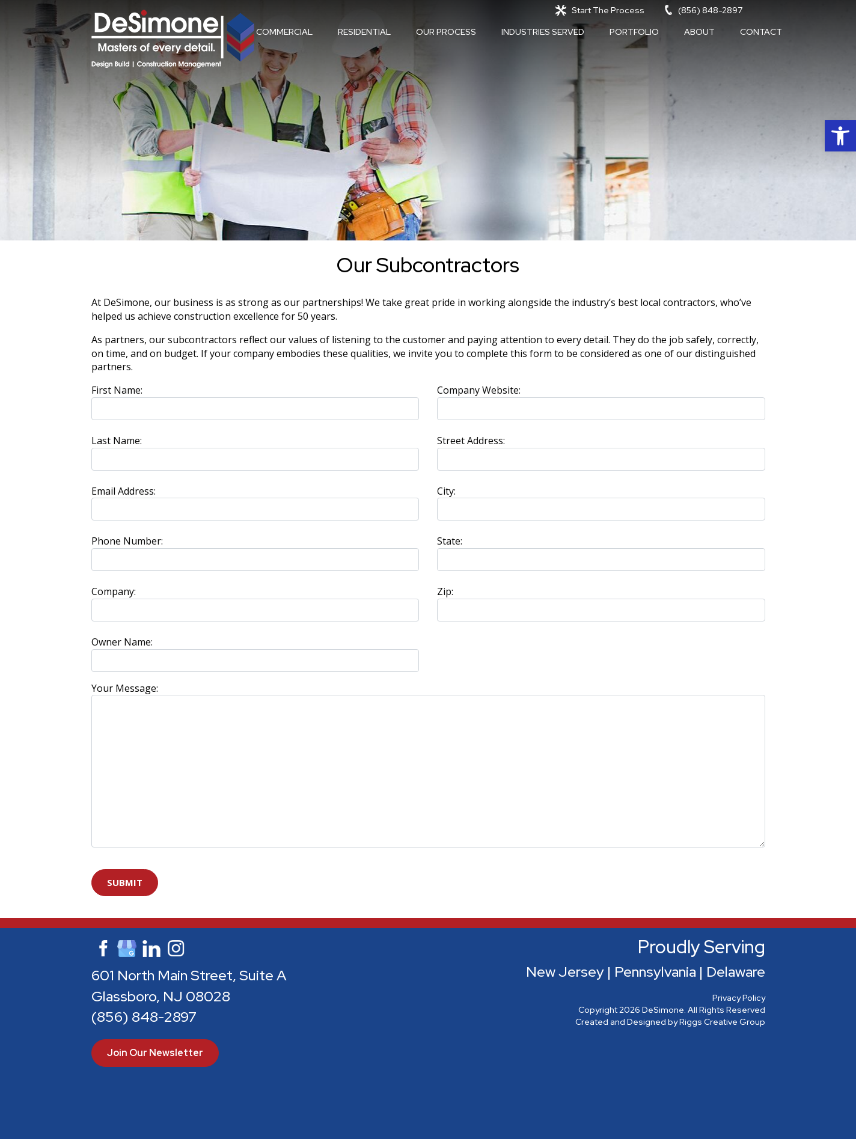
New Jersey (565, 971)
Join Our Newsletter (155, 1052)
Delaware (735, 971)
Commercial (284, 31)
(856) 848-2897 (710, 10)
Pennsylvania (655, 971)
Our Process (446, 31)
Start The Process (608, 10)
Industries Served (542, 31)
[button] (840, 135)
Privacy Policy (738, 997)
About (699, 31)
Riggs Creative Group (722, 1021)
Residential (364, 31)
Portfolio (634, 31)
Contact (761, 31)
